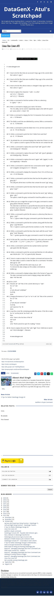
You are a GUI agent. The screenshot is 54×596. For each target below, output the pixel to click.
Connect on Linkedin (27, 480)
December (8, 518)
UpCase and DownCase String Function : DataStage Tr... (21, 524)
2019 (5, 508)
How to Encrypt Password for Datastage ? (17, 545)
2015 (5, 516)
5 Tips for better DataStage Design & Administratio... (20, 543)
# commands (15, 373)
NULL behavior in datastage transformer (17, 535)
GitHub (22, 344)
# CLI (7, 373)
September (8, 562)
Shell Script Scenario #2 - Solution (14, 551)
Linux (26, 40)
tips (35, 40)
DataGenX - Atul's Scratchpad (27, 12)
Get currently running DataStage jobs (15, 561)
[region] (27, 203)
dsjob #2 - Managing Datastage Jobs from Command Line (22, 553)
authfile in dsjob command (12, 531)
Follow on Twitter (27, 472)
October (7, 522)
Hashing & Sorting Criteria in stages (15, 555)
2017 (5, 512)
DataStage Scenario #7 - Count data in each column (20, 541)
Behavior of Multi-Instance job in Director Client (19, 539)
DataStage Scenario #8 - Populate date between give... (21, 533)
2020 (5, 506)
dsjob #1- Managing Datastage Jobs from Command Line (22, 557)
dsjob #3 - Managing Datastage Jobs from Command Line (22, 549)
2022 (5, 502)
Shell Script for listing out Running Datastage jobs (19, 547)
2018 (5, 510)
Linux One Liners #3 (10, 529)
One (31, 40)
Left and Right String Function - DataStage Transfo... (20, 526)
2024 (5, 498)
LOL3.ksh (5, 344)
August (7, 564)
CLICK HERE (12, 351)
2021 (5, 504)
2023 (5, 500)
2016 (5, 514)
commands (14, 40)
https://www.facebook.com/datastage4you (13, 362)
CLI (8, 40)
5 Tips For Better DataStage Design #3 (16, 527)
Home (4, 40)
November (8, 520)
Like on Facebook (27, 476)
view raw (49, 344)
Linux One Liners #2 (10, 559)
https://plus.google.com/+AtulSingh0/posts (13, 367)
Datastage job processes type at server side (18, 537)
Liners (21, 40)
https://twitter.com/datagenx (9, 364)
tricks (39, 40)
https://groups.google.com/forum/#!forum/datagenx (15, 370)
